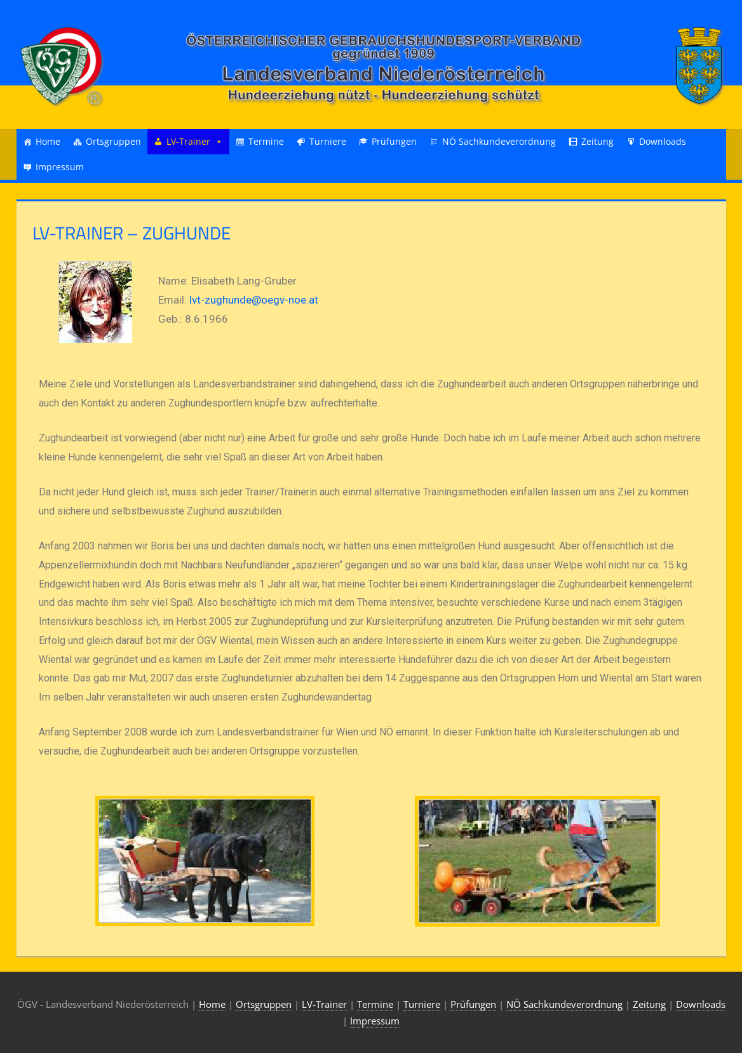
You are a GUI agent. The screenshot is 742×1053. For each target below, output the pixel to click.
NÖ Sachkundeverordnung (499, 141)
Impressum (60, 167)
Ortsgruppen (113, 141)
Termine (266, 141)
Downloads (662, 141)
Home (48, 141)
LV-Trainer (188, 141)
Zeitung (597, 141)
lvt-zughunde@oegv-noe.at (253, 299)
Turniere (327, 141)
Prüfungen (394, 141)
